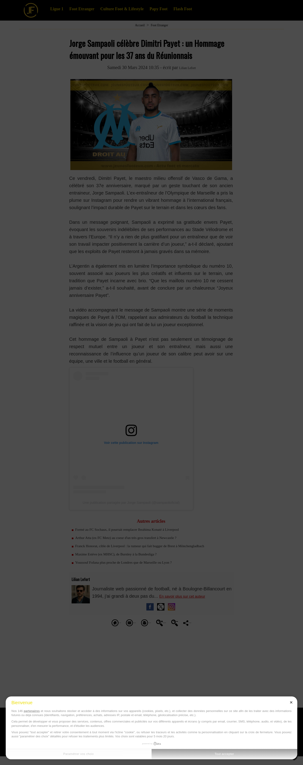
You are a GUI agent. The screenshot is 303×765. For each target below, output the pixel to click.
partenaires (32, 711)
